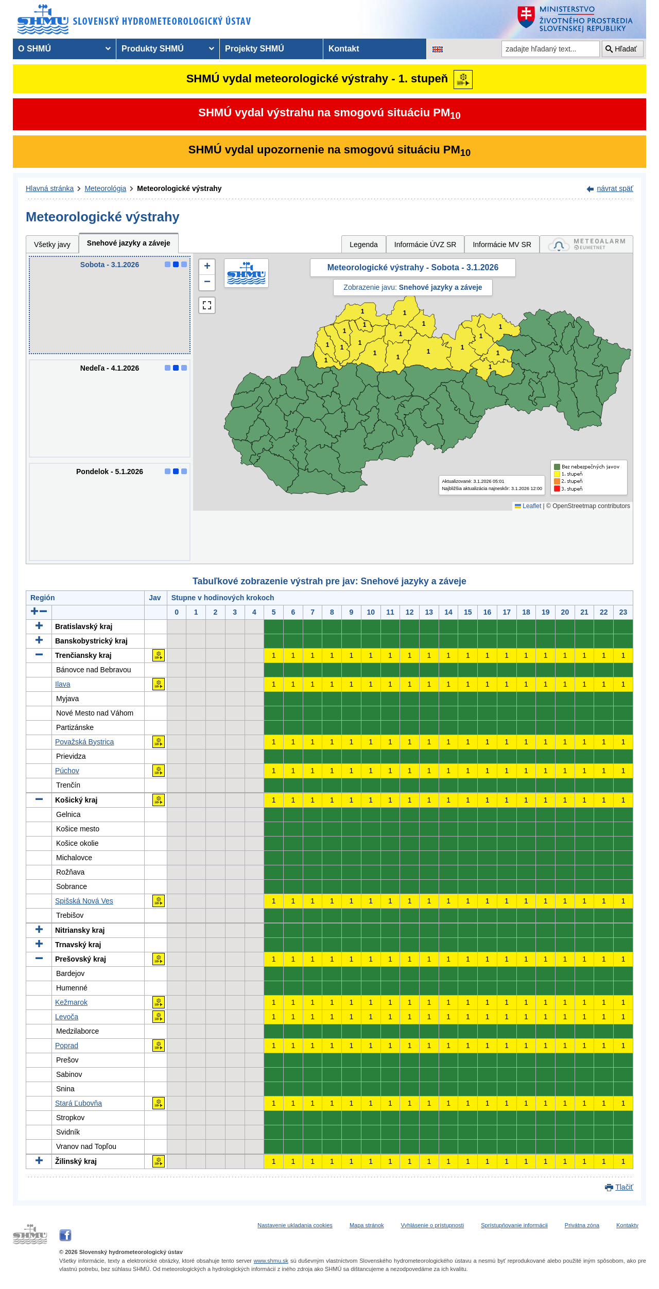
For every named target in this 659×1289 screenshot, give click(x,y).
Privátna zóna (582, 1225)
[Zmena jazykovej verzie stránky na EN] (437, 49)
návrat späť (615, 188)
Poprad (66, 1045)
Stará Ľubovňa (78, 1103)
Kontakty (627, 1225)
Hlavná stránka (50, 188)
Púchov (67, 771)
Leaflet (528, 506)
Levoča (66, 1017)
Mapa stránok (367, 1225)
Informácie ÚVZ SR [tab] (425, 244)
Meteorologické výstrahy (179, 188)
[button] (207, 267)
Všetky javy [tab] (52, 244)
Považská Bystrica (84, 742)
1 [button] (326, 360)
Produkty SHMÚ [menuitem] (153, 48)
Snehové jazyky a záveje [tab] (128, 243)
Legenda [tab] (364, 244)
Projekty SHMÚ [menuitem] (254, 48)
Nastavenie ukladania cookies (295, 1225)
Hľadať (626, 49)
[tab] (586, 244)
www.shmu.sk (271, 1261)
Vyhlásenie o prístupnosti (432, 1225)
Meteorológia (105, 188)
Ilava (63, 684)
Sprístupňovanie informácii (514, 1225)
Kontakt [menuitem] (343, 48)
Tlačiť (624, 1187)
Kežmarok (71, 1002)
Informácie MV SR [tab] (502, 244)
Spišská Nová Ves (84, 901)
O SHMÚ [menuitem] (34, 48)
